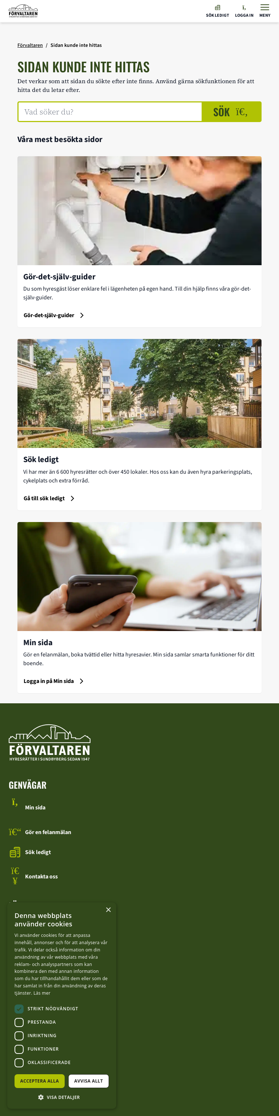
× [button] (108, 910)
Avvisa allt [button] (88, 1081)
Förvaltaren (30, 45)
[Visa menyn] (264, 11)
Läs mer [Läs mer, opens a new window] (41, 993)
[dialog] (61, 1005)
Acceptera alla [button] (39, 1081)
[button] (62, 1097)
